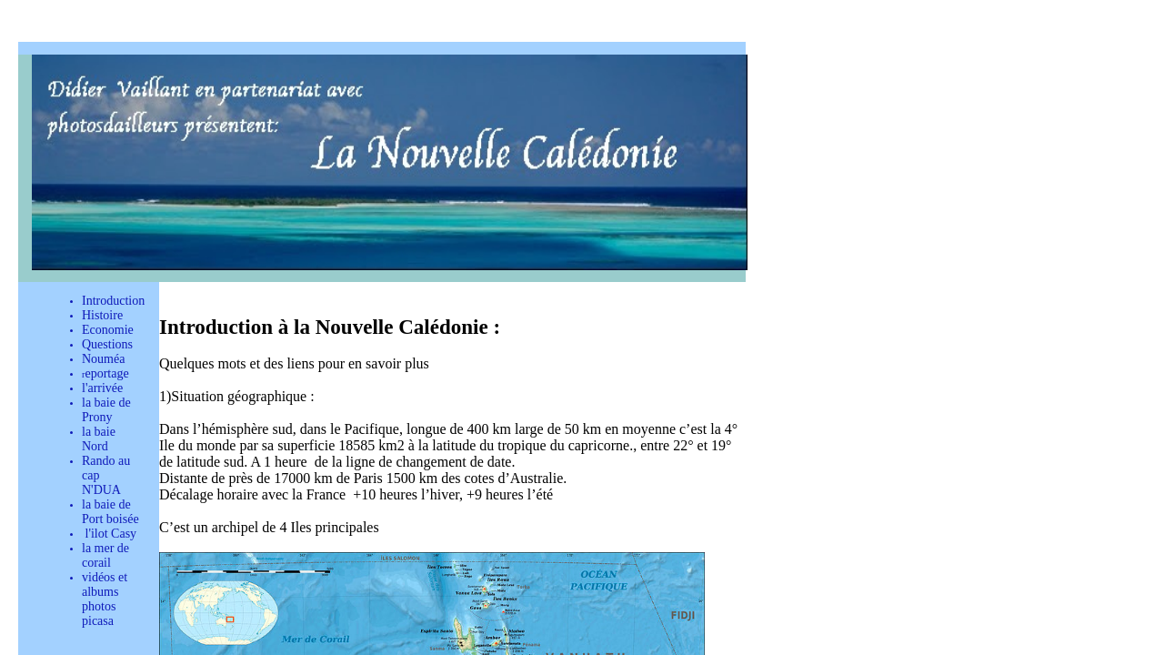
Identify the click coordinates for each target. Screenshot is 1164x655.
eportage (106, 373)
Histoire (102, 315)
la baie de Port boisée (110, 512)
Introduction (113, 300)
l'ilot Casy (109, 533)
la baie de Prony (106, 410)
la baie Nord (98, 439)
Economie (108, 330)
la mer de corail (105, 555)
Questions (107, 344)
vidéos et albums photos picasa (104, 599)
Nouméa (103, 359)
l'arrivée (102, 388)
